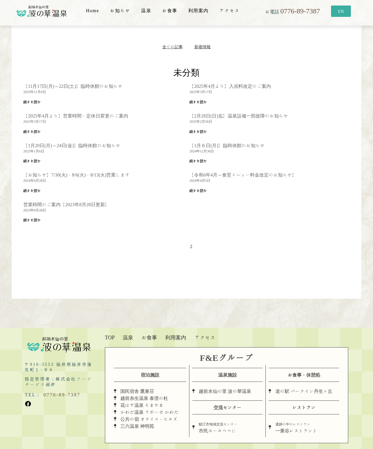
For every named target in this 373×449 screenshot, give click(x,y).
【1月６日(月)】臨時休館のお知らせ (227, 145)
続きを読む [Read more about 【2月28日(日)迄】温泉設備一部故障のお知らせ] (198, 131)
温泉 (146, 10)
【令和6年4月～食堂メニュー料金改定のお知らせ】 (243, 174)
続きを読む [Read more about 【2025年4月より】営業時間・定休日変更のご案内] (32, 131)
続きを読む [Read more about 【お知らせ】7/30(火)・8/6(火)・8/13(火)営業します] (32, 190)
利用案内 (198, 10)
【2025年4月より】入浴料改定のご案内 (230, 86)
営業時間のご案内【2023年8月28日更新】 (66, 204)
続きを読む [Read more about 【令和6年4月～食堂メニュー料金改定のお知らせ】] (198, 190)
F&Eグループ (226, 357)
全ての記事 (172, 47)
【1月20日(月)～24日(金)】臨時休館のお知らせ (71, 145)
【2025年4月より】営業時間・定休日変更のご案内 (75, 115)
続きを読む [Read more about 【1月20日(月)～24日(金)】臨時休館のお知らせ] (32, 161)
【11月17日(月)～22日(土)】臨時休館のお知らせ (73, 86)
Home (92, 10)
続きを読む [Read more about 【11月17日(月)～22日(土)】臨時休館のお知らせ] (32, 102)
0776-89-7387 (300, 10)
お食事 (169, 10)
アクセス (229, 10)
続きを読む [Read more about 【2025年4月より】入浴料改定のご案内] (198, 102)
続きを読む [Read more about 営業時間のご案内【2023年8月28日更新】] (32, 220)
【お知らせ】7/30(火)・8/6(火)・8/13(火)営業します (76, 174)
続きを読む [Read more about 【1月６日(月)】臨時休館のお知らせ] (198, 161)
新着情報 (202, 47)
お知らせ (120, 10)
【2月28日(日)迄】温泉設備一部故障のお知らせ (238, 115)
